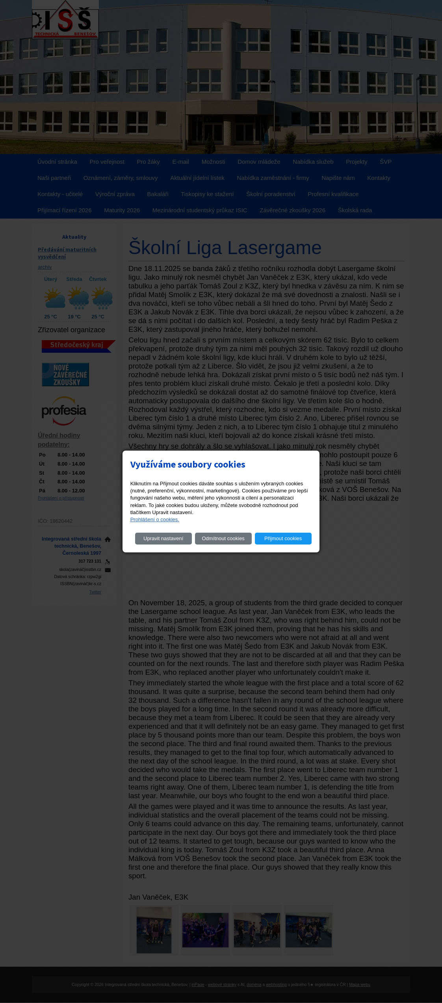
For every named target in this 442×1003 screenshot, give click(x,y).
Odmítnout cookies (223, 538)
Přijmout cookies (283, 538)
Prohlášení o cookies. (154, 519)
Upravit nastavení (163, 538)
